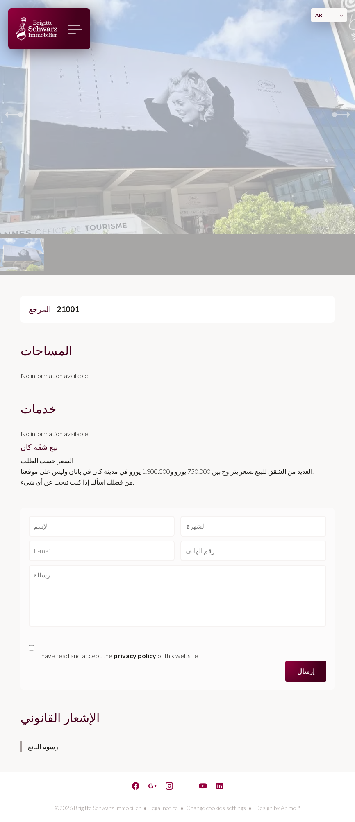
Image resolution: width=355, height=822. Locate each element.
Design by (277, 807)
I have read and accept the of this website (118, 655)
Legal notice (163, 807)
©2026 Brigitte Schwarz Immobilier (98, 807)
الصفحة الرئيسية (36, 28)
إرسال (305, 671)
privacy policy (135, 655)
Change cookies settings (216, 807)
